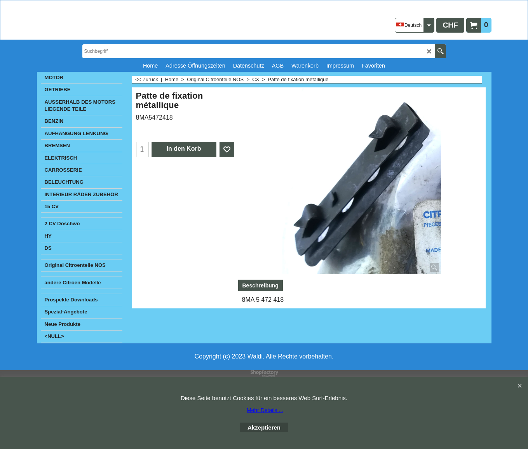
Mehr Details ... (265, 410)
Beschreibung (260, 285)
